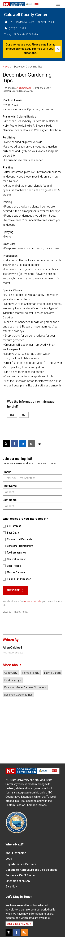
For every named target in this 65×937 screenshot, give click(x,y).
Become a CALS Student (21, 875)
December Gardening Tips (18, 694)
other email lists (32, 601)
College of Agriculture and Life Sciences (31, 869)
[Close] (57, 49)
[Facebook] (16, 932)
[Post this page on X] (6, 443)
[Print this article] (39, 443)
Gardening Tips (12, 680)
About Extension (16, 853)
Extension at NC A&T (19, 881)
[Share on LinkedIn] (22, 443)
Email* (7, 472)
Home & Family (30, 672)
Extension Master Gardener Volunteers (25, 687)
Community (10, 672)
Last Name (9, 500)
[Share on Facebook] (14, 443)
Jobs (9, 858)
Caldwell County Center (25, 14)
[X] (9, 932)
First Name (10, 486)
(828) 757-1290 (15, 28)
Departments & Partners (21, 864)
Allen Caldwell (23, 87)
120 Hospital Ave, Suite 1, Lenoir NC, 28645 (29, 22)
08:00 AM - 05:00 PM (26, 34)
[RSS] (24, 932)
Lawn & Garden (52, 672)
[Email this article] (31, 443)
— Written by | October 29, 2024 (27, 87)
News (6, 66)
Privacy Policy (20, 611)
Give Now (12, 886)
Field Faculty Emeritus (13, 653)
